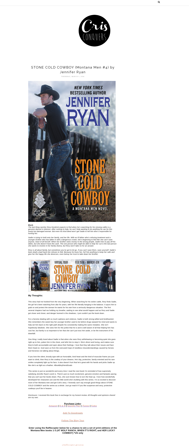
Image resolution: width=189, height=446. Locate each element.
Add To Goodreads (73, 413)
